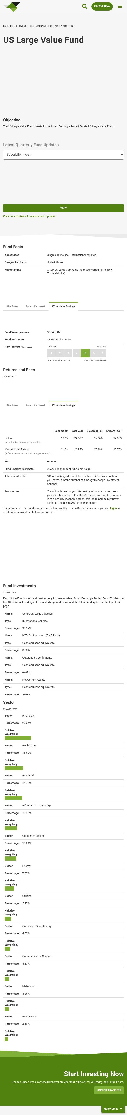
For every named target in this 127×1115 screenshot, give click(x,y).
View (63, 207)
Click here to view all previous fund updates (29, 216)
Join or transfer (109, 1090)
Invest (22, 26)
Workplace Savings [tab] (63, 306)
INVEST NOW (102, 6)
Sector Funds (38, 26)
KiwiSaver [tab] (12, 306)
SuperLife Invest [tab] (35, 306)
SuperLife (9, 26)
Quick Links (113, 1108)
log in (113, 508)
